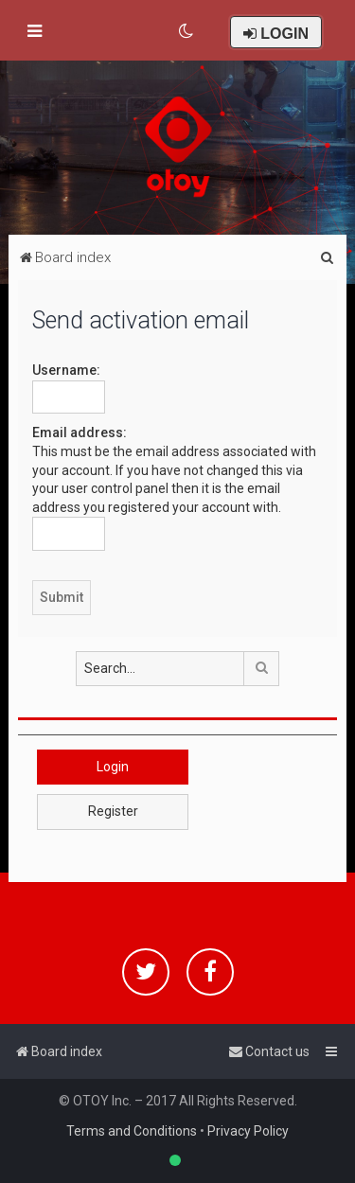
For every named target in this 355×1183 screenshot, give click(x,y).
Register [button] (113, 811)
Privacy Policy (248, 1131)
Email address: (79, 432)
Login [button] (113, 766)
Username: (66, 370)
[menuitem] (187, 31)
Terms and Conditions (131, 1131)
